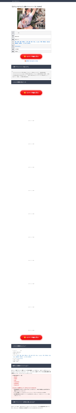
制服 (20, 41)
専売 (41, 41)
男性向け (44, 41)
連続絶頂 (16, 43)
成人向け (48, 41)
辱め (16, 41)
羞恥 (18, 41)
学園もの (23, 41)
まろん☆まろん (18, 46)
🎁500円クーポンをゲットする (31, 61)
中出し (34, 41)
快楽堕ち (20, 43)
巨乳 (32, 41)
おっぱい (38, 41)
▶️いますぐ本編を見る (31, 56)
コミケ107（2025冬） (27, 43)
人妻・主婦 (28, 41)
